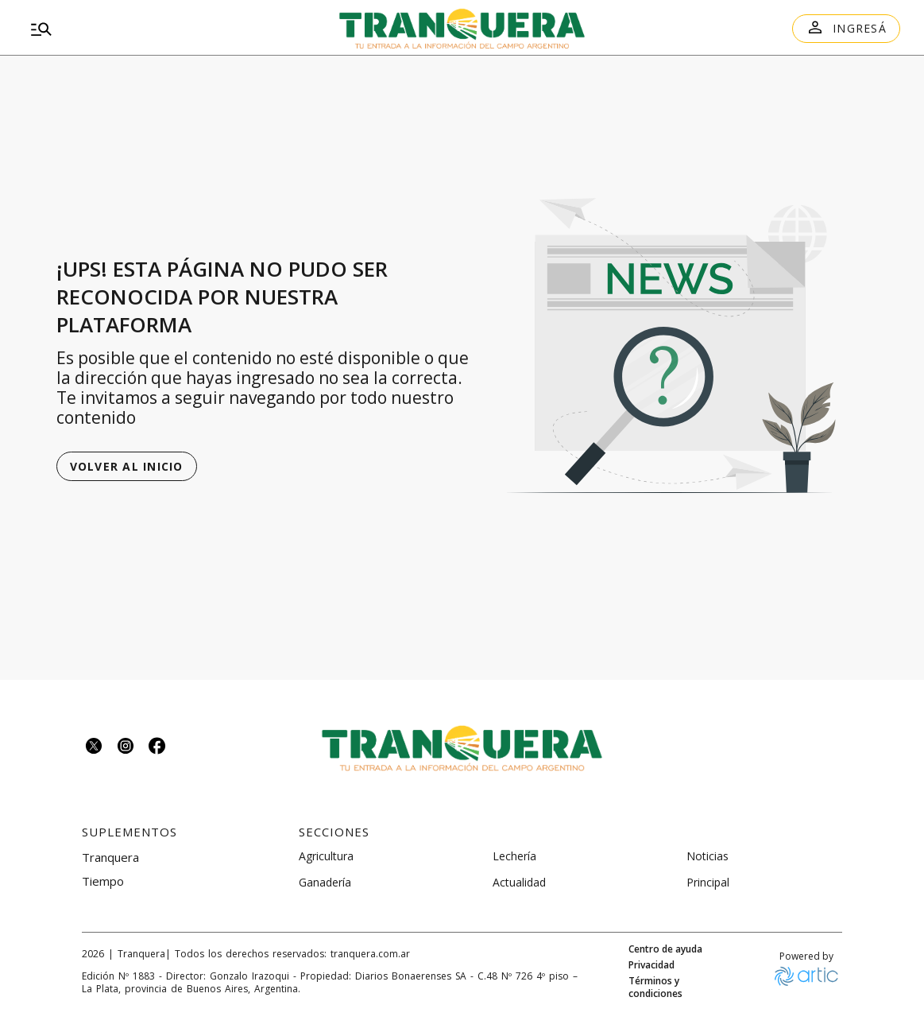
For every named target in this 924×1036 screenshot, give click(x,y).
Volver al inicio (127, 466)
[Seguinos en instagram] (125, 748)
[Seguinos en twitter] (93, 748)
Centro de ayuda (665, 949)
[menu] (164, 28)
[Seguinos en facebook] (157, 748)
